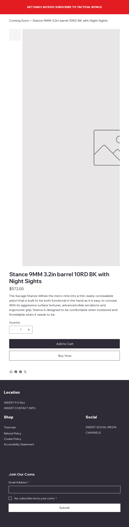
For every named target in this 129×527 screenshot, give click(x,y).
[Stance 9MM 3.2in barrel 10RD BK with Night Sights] (70, 20)
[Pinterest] (20, 372)
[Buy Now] (64, 355)
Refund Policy (12, 433)
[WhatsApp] (11, 372)
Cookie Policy (12, 439)
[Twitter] (25, 372)
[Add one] (29, 330)
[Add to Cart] (64, 343)
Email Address (19, 482)
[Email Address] (63, 489)
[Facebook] (16, 372)
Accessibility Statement (19, 444)
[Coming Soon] (19, 20)
